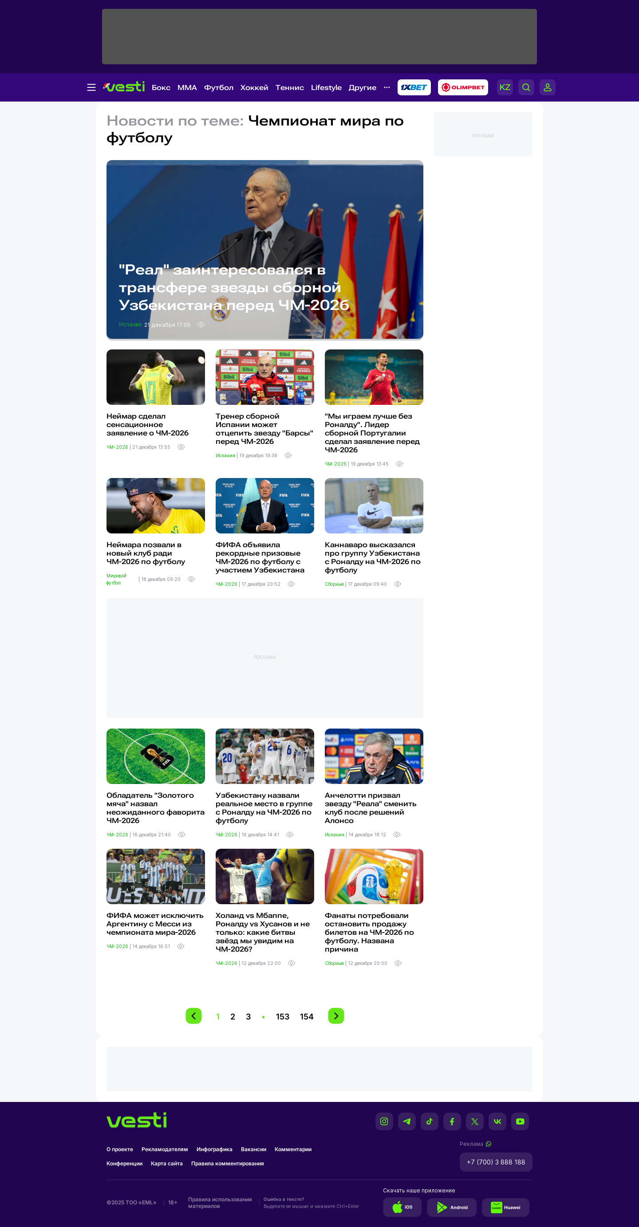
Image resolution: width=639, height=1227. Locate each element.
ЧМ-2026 (118, 447)
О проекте (119, 1149)
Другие (362, 87)
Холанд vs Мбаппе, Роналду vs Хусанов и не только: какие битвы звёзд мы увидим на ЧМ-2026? (263, 932)
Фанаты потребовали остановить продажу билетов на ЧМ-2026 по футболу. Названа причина (369, 932)
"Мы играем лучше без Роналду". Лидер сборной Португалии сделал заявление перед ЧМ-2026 (372, 433)
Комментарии (293, 1149)
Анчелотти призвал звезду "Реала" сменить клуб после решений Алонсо (371, 808)
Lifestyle (326, 87)
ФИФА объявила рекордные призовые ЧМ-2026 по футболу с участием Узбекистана (260, 557)
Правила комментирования (227, 1163)
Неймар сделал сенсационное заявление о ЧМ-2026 (147, 424)
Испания (131, 324)
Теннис (290, 87)
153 (282, 1016)
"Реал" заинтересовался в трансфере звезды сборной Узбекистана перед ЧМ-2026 (234, 287)
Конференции (124, 1163)
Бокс (161, 87)
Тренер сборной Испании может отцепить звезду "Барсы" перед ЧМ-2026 (264, 429)
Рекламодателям (165, 1149)
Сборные (335, 584)
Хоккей (254, 87)
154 (307, 1016)
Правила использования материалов (220, 1202)
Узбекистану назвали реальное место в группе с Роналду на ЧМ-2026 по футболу (264, 808)
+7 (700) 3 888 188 (496, 1162)
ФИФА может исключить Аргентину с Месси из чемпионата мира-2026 (155, 924)
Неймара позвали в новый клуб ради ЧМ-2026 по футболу (145, 553)
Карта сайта (167, 1163)
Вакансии (253, 1149)
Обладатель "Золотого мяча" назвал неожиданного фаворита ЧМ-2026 (155, 808)
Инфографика (215, 1149)
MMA (187, 87)
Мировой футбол (116, 579)
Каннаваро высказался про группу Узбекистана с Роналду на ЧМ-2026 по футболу (373, 557)
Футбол (218, 87)
